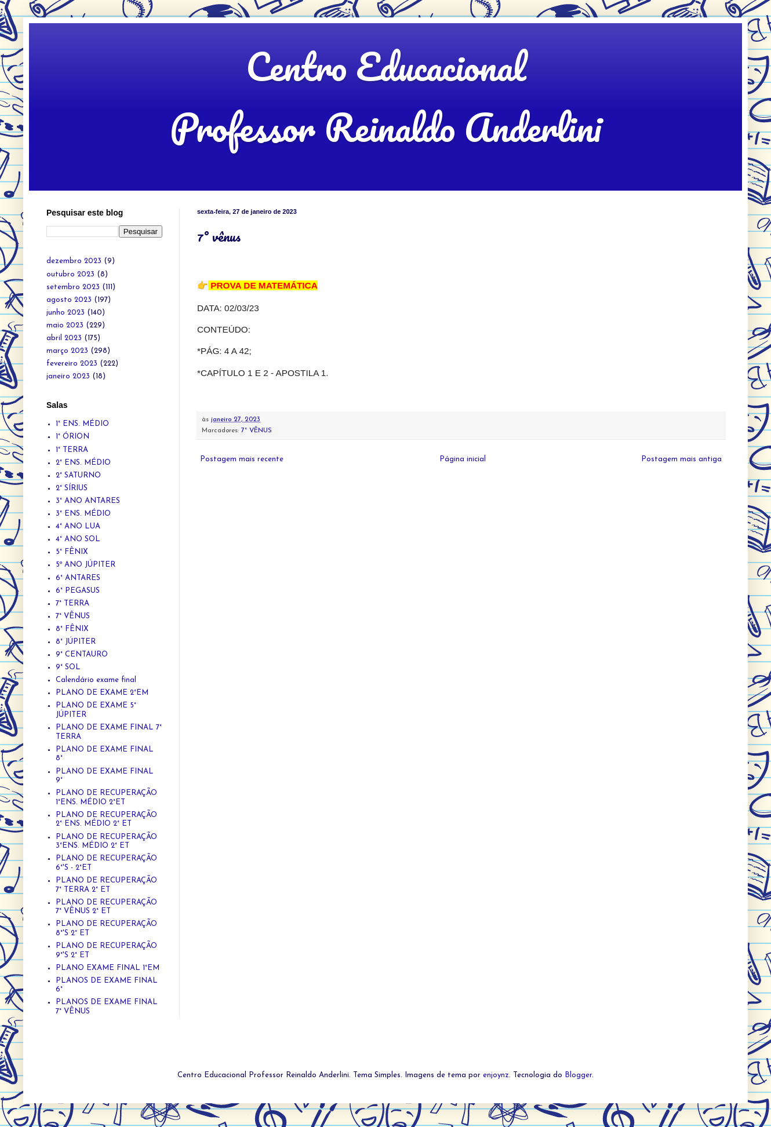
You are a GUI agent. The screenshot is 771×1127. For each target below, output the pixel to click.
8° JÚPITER (76, 641)
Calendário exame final (96, 680)
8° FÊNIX (72, 629)
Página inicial (462, 459)
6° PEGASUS (78, 590)
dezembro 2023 (73, 261)
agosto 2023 (69, 300)
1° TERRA (72, 450)
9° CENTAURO (82, 654)
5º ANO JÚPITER (85, 564)
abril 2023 (64, 338)
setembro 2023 (73, 287)
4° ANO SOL (78, 539)
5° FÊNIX (72, 552)
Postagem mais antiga (681, 459)
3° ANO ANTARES (88, 501)
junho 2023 (65, 312)
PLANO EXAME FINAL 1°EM (107, 968)
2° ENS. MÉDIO (83, 462)
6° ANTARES (78, 578)
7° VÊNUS (256, 430)
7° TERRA (72, 603)
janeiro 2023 (68, 376)
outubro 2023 (70, 274)
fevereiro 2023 (71, 363)
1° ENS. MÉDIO (82, 424)
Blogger (578, 1075)
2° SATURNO (78, 475)
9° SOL (68, 667)
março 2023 (67, 351)
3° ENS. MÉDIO (83, 513)
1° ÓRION (72, 436)
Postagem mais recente (241, 459)
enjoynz (496, 1075)
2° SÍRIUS (72, 488)
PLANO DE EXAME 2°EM (102, 692)
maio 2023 (64, 325)
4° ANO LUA (78, 526)
